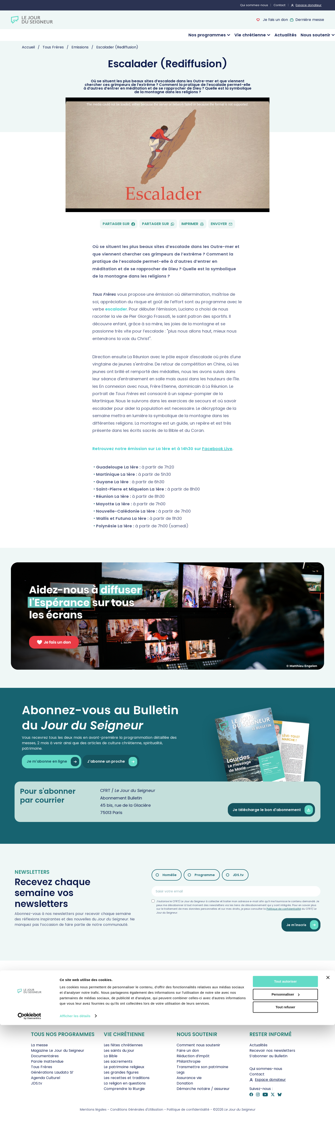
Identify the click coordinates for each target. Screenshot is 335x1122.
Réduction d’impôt (193, 1056)
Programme (205, 875)
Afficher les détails (75, 1113)
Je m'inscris (302, 924)
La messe (39, 1045)
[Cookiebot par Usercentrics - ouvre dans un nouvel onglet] (29, 1113)
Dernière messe (309, 19)
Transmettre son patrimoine (202, 1066)
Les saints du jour (119, 1050)
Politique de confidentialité (283, 909)
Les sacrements (118, 1061)
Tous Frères (41, 1066)
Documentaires (45, 1056)
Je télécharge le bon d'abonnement (273, 809)
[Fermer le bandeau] (328, 1074)
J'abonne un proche (112, 761)
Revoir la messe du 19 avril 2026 (190, 1020)
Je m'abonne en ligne (53, 761)
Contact (279, 5)
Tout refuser (285, 1104)
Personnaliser (285, 1091)
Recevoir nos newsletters (272, 1050)
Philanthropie (188, 1061)
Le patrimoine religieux (124, 1066)
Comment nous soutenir (198, 1045)
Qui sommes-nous (254, 5)
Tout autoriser (285, 1079)
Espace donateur (309, 5)
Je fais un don (274, 19)
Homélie (169, 875)
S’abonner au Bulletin (268, 1056)
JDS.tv (238, 875)
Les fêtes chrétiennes (123, 1045)
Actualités (285, 35)
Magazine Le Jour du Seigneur (57, 1050)
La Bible (110, 1056)
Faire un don (188, 1050)
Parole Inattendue (47, 1061)
